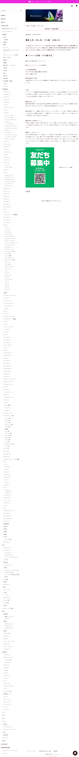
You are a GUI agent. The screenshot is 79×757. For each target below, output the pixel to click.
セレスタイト (6, 361)
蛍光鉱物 (33, 26)
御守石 (4, 741)
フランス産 (7, 264)
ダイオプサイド (7, 368)
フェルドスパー (7, 477)
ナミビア (7, 273)
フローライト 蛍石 (8, 415)
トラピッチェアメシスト (11, 126)
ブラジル (7, 165)
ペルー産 (7, 442)
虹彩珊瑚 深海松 (7, 81)
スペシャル (5, 738)
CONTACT (4, 744)
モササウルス (6, 597)
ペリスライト (6, 474)
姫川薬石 (5, 78)
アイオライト (6, 94)
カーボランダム (7, 727)
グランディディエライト (9, 295)
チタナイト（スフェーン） (10, 379)
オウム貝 (5, 560)
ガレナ (5, 209)
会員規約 (55, 751)
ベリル (5, 487)
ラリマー (5, 505)
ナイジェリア (8, 268)
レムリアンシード (9, 249)
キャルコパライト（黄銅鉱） (10, 214)
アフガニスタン (9, 167)
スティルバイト (7, 342)
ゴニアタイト (8, 553)
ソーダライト (6, 408)
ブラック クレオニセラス (11, 557)
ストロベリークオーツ (10, 238)
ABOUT (3, 19)
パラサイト (7, 618)
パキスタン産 (8, 435)
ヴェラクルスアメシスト (11, 128)
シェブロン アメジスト (9, 316)
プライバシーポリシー (32, 751)
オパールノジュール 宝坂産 (10, 55)
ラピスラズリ (6, 503)
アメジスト (6, 112)
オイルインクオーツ (8, 657)
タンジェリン (8, 275)
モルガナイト (6, 456)
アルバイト (6, 149)
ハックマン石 (6, 662)
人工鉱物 (4, 724)
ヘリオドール (6, 485)
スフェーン (6, 347)
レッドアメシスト (9, 124)
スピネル (5, 350)
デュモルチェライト (8, 384)
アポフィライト (7, 144)
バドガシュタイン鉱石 (8, 608)
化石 (3, 545)
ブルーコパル (6, 699)
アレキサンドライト (8, 686)
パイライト (6, 400)
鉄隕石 (5, 621)
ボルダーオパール (9, 175)
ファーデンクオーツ (10, 245)
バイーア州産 (8, 255)
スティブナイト (7, 340)
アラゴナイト (6, 147)
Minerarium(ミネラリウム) (9, 28)
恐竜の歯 (5, 562)
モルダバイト (6, 644)
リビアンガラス (7, 633)
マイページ (5, 753)
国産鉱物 (4, 34)
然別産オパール (7, 694)
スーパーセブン (8, 132)
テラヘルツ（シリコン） (9, 729)
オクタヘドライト (9, 624)
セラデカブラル (9, 258)
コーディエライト (7, 306)
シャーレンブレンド (8, 327)
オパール (5, 47)
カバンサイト (6, 201)
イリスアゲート (7, 152)
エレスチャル (8, 232)
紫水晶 (6, 39)
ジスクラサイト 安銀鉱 (9, 319)
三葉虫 (5, 567)
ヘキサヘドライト (9, 628)
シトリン (5, 324)
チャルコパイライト (8, 381)
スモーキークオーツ (10, 236)
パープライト (6, 466)
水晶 (4, 37)
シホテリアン (6, 649)
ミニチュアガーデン (7, 31)
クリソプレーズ (7, 300)
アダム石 (5, 670)
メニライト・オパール (10, 181)
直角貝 (5, 582)
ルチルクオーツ (8, 247)
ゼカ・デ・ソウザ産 (10, 260)
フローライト (6, 683)
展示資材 (5, 735)
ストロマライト (7, 565)
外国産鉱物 (5, 89)
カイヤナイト (6, 193)
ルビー (5, 508)
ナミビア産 (7, 422)
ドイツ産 (7, 431)
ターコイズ (6, 376)
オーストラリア (9, 279)
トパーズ (5, 387)
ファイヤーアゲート (8, 413)
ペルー (6, 271)
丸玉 (3, 718)
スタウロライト (7, 355)
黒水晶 (5, 293)
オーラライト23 (9, 117)
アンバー (5, 688)
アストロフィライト (8, 107)
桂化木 (5, 605)
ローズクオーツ (8, 234)
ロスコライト (6, 513)
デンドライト (6, 590)
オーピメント (6, 191)
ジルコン (5, 334)
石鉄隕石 (5, 614)
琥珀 (4, 587)
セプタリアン (6, 584)
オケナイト (6, 170)
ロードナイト (6, 521)
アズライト (6, 97)
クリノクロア (6, 220)
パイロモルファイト (8, 397)
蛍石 (4, 73)
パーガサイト (6, 410)
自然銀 (5, 529)
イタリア (7, 288)
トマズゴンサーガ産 (10, 251)
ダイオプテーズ (7, 366)
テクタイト (6, 636)
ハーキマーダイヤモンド (11, 243)
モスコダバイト (7, 454)
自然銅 (5, 68)
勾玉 (3, 715)
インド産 (7, 446)
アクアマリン (6, 92)
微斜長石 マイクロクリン (10, 65)
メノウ (5, 464)
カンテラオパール (9, 177)
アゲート (5, 86)
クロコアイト (6, 217)
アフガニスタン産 (9, 444)
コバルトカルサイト (8, 303)
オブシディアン (7, 188)
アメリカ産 (7, 440)
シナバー (5, 321)
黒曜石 (5, 62)
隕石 (3, 611)
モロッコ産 (7, 437)
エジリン (5, 154)
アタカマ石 (6, 102)
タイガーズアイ (7, 371)
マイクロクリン (7, 497)
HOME (28, 26)
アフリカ (7, 277)
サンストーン (6, 313)
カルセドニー (6, 204)
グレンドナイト (7, 222)
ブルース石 (6, 449)
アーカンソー (8, 227)
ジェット (5, 595)
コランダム (6, 308)
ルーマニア (7, 290)
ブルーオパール (9, 183)
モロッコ (7, 283)
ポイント (4, 721)
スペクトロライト (7, 353)
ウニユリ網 (6, 600)
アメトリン (6, 110)
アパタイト (6, 141)
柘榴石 (5, 42)
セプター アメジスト (10, 139)
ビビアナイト (6, 542)
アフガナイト (6, 654)
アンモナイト (6, 550)
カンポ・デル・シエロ (9, 641)
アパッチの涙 (8, 539)
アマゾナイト (6, 99)
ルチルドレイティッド (9, 510)
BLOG (3, 22)
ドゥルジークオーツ (10, 240)
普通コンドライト (9, 616)
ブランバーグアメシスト (11, 119)
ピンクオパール (9, 186)
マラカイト (6, 451)
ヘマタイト (6, 469)
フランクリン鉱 (7, 691)
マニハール (7, 262)
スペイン (7, 281)
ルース (3, 712)
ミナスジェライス (9, 266)
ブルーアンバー (7, 701)
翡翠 (4, 45)
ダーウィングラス (7, 646)
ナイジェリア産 (9, 424)
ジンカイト (6, 678)
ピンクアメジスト (9, 115)
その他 (5, 83)
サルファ (5, 311)
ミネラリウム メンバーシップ (9, 750)
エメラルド (6, 157)
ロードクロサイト (7, 518)
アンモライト (6, 547)
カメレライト (6, 196)
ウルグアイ (7, 130)
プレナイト (6, 480)
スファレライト (7, 345)
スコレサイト (6, 337)
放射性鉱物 (6, 524)
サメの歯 (5, 579)
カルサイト (6, 199)
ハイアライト (6, 675)
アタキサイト (8, 626)
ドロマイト (6, 394)
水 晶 (5, 225)
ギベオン (5, 638)
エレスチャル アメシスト (11, 134)
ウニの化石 (6, 603)
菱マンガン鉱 (6, 57)
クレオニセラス (9, 555)
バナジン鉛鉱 (6, 405)
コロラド (7, 286)
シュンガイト (6, 329)
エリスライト (6, 160)
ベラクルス (7, 122)
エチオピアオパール (10, 179)
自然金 (5, 70)
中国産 (6, 429)
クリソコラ (6, 298)
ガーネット (6, 212)
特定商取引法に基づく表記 (45, 751)
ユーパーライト (7, 500)
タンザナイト (6, 374)
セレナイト (6, 358)
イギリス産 (7, 427)
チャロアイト (6, 363)
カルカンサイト (7, 207)
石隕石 (5, 631)
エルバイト (6, 162)
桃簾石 (5, 534)
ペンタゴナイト (7, 495)
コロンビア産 (8, 433)
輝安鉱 (5, 60)
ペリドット (6, 472)
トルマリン (6, 389)
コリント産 (7, 253)
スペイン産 (7, 420)
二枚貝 (5, 592)
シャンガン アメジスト (10, 137)
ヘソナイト (6, 482)
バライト (5, 402)
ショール (5, 332)
